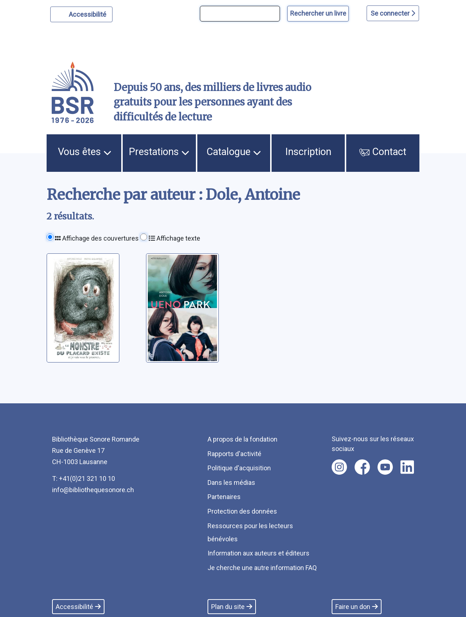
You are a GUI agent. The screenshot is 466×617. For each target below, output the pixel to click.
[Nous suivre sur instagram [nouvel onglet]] (339, 467)
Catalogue (233, 152)
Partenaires (224, 497)
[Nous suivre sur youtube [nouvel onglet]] (385, 467)
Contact (382, 152)
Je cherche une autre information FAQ (262, 567)
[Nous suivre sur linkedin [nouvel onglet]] (407, 467)
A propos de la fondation (242, 439)
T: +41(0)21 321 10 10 (83, 478)
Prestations (159, 152)
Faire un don (356, 606)
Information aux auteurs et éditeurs (258, 553)
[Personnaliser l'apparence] (81, 14)
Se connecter (393, 13)
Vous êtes (84, 152)
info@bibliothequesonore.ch (93, 490)
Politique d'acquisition (239, 468)
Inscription (308, 152)
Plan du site (231, 606)
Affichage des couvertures (97, 238)
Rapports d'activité (234, 454)
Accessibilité (88, 13)
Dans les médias (231, 482)
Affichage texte (174, 238)
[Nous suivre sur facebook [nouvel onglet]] (362, 467)
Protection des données (242, 511)
